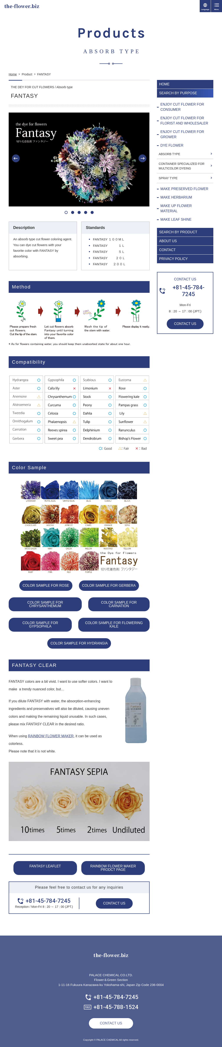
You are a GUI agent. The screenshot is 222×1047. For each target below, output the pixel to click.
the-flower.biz (21, 6)
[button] (16, 158)
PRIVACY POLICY (173, 259)
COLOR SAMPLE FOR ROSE (46, 585)
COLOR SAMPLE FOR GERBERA (109, 585)
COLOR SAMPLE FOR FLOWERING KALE (114, 624)
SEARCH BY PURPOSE (178, 93)
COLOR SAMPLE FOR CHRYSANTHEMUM (45, 604)
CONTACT (167, 250)
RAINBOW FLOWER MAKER (51, 736)
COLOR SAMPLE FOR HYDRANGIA (79, 643)
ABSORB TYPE (169, 154)
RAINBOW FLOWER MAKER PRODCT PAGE (113, 867)
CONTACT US (114, 903)
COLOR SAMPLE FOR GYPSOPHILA (40, 624)
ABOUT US (168, 241)
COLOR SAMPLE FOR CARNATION (119, 604)
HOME (164, 84)
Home (13, 74)
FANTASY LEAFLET (45, 866)
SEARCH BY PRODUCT (178, 232)
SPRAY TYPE (168, 178)
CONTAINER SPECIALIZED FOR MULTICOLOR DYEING (181, 166)
